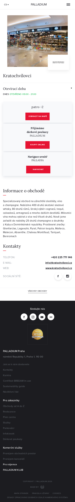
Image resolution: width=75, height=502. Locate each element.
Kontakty (8, 369)
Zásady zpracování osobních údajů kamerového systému (37, 497)
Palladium (39, 4)
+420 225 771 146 (61, 257)
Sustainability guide (14, 386)
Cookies (57, 493)
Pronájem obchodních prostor (19, 453)
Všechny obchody (37, 291)
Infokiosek (8, 433)
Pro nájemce (10, 464)
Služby (6, 422)
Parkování (8, 428)
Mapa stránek (21, 493)
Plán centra (9, 417)
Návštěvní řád (10, 391)
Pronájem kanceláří (14, 458)
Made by (34, 487)
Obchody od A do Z (13, 406)
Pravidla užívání (40, 493)
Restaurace (9, 411)
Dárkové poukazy (12, 439)
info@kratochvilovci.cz (58, 262)
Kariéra (7, 375)
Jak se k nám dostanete (16, 364)
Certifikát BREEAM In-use (17, 380)
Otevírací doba (14, 88)
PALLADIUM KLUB (13, 469)
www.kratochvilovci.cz (59, 268)
